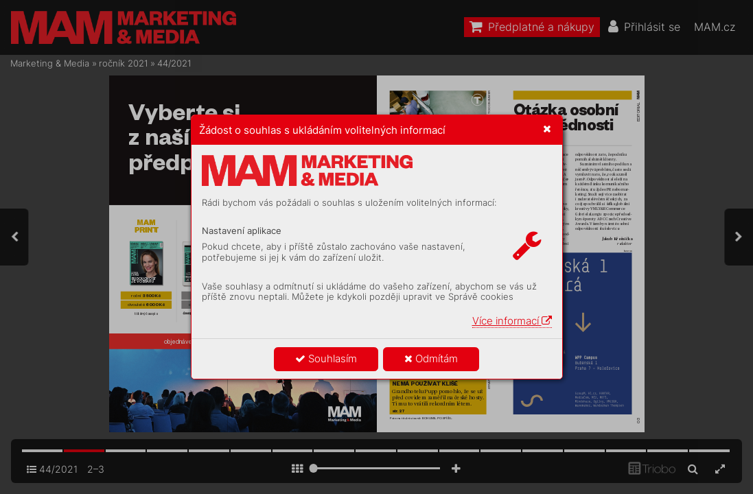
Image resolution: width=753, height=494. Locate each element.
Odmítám (431, 358)
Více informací (512, 320)
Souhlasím (326, 358)
